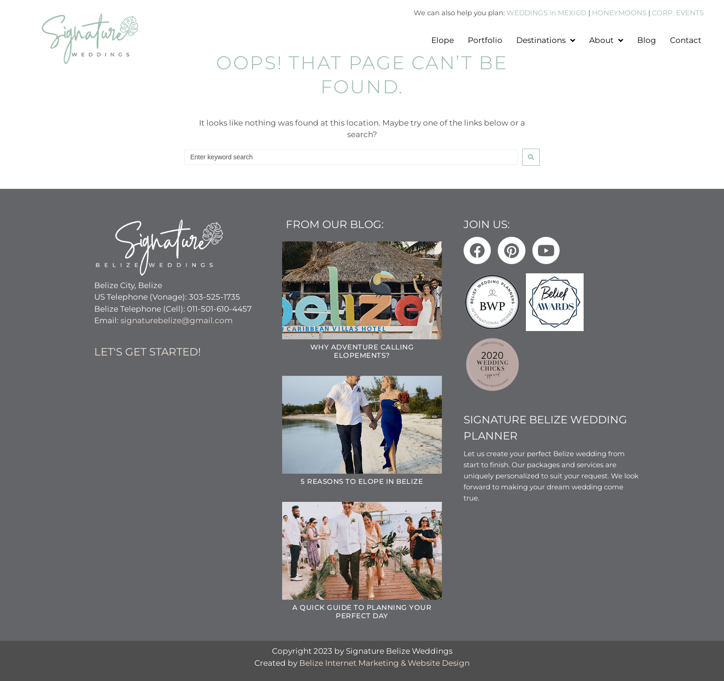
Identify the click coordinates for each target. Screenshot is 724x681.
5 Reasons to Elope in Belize (362, 480)
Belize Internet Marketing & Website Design (384, 662)
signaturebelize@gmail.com (177, 320)
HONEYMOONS (619, 12)
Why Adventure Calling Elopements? (362, 350)
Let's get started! (147, 351)
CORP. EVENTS (678, 12)
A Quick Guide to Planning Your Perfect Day (361, 611)
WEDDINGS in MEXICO (546, 12)
